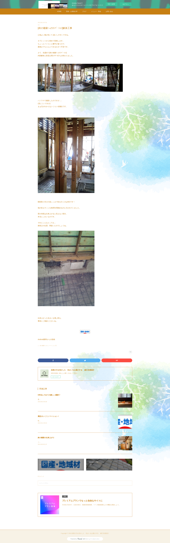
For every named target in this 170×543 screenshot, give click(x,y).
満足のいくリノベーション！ (48, 416)
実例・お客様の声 (71, 11)
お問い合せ (109, 11)
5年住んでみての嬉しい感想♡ (49, 395)
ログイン (126, 4)
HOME (59, 11)
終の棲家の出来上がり (46, 438)
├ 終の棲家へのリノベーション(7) (47, 345)
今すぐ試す (111, 4)
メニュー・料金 (96, 11)
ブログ (84, 11)
